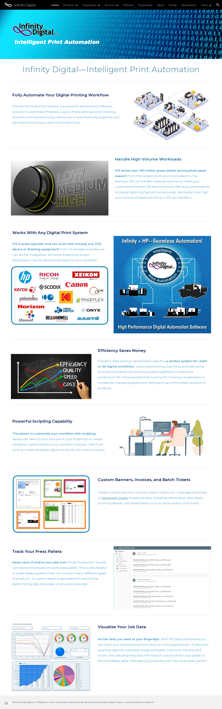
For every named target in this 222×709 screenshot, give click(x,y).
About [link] (160, 5)
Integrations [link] (89, 5)
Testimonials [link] (145, 5)
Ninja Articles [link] (189, 5)
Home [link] (55, 5)
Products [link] (68, 5)
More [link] (204, 5)
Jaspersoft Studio (114, 498)
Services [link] (110, 5)
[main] (111, 69)
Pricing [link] (173, 5)
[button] (218, 5)
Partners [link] (128, 5)
